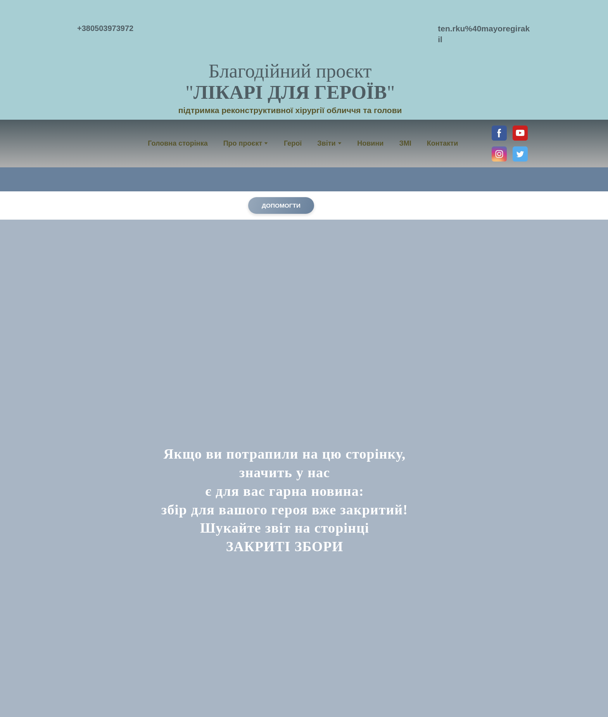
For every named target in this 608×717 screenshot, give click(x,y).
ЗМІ (405, 143)
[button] (499, 133)
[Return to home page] (290, 31)
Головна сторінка (177, 143)
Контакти (442, 143)
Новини (370, 143)
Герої (293, 143)
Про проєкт (243, 143)
